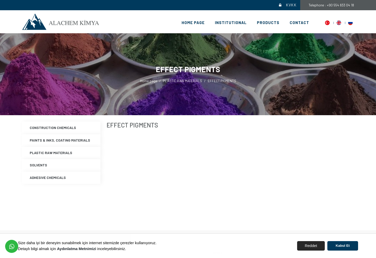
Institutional (231, 22)
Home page (193, 22)
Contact (299, 22)
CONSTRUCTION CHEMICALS (53, 127)
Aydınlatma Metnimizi (76, 248)
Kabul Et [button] (343, 246)
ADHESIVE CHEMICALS (48, 177)
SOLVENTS (38, 165)
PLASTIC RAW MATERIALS (182, 81)
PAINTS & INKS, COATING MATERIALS (60, 140)
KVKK (287, 5)
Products (268, 22)
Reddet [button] (311, 245)
